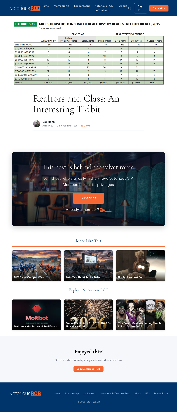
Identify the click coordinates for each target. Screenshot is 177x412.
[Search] (129, 8)
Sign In (140, 8)
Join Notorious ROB (88, 368)
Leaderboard (82, 5)
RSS (147, 393)
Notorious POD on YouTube (115, 393)
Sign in (105, 209)
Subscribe (159, 8)
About (123, 5)
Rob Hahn (48, 121)
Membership (61, 5)
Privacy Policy (161, 393)
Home (45, 5)
